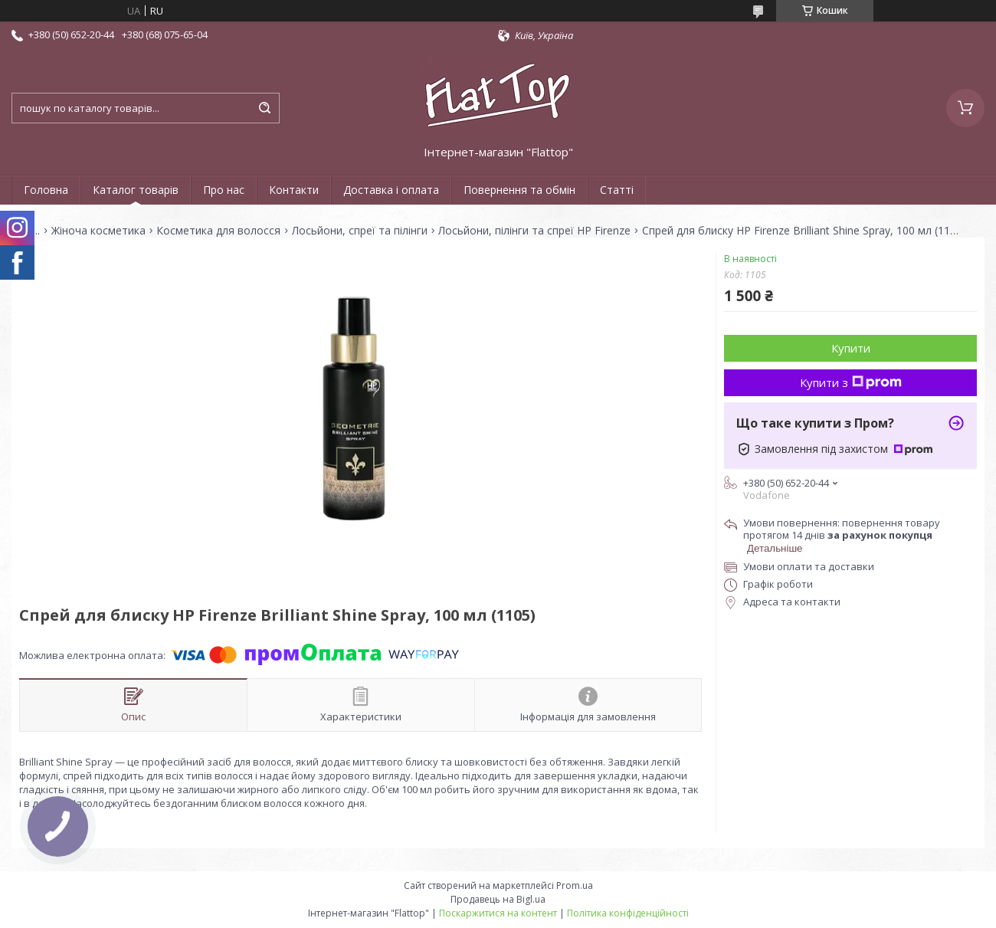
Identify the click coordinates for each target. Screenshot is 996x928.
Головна (46, 189)
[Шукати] (264, 108)
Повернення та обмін (519, 189)
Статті (617, 189)
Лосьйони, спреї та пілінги (360, 231)
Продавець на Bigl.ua (498, 899)
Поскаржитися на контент (498, 913)
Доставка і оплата (391, 189)
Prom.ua (574, 885)
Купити (850, 348)
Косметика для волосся (218, 231)
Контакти (294, 189)
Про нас (223, 189)
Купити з (851, 382)
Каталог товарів (136, 189)
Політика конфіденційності (628, 913)
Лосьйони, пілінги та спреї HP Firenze (534, 231)
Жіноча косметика (98, 231)
